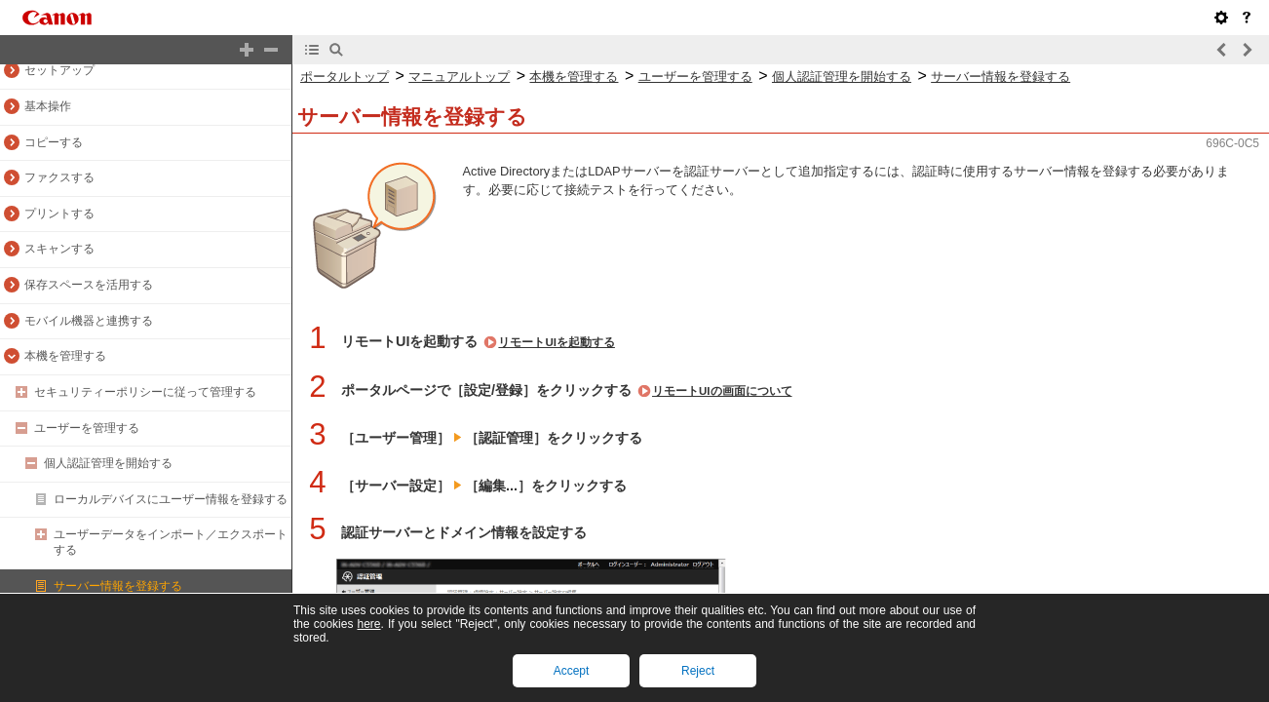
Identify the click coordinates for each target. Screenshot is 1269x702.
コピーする (53, 142)
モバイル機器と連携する (88, 321)
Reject (697, 671)
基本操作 (47, 106)
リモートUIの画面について (722, 391)
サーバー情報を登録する (118, 586)
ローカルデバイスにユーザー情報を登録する (171, 499)
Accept (572, 671)
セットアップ (59, 70)
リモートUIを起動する (556, 342)
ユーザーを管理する (86, 428)
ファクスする (59, 177)
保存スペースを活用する (88, 285)
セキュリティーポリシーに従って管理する (145, 392)
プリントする (59, 213)
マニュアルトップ (459, 76)
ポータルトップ (344, 76)
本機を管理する (65, 356)
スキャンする (59, 248)
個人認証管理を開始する (108, 463)
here (368, 624)
